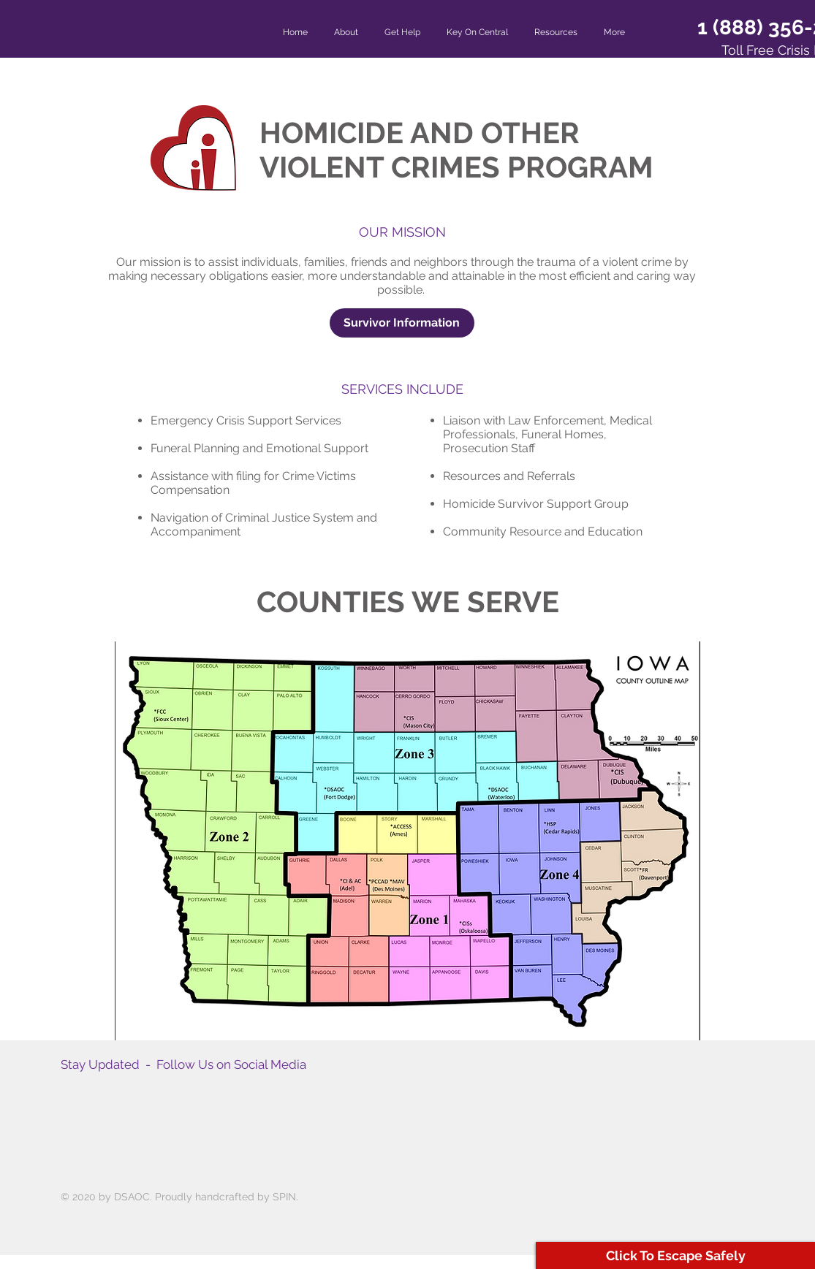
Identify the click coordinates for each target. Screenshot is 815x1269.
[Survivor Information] (402, 323)
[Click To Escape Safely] (675, 1255)
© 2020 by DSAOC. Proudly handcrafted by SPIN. (179, 1197)
